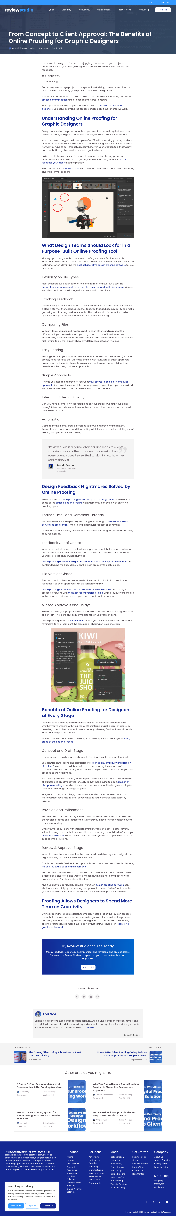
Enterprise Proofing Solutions (72, 1176)
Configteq (159, 1187)
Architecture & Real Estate (96, 1178)
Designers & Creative (94, 1162)
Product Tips (145, 9)
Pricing (70, 1157)
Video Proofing (117, 1177)
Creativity (66, 9)
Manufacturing (96, 1170)
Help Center (138, 1174)
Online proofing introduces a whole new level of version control (77, 589)
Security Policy (161, 1167)
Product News (124, 9)
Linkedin (90, 1027)
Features (71, 1160)
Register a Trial (139, 1157)
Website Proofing (119, 1184)
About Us (158, 1157)
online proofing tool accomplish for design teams (88, 499)
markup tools (71, 168)
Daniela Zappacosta (104, 1095)
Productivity (84, 9)
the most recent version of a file (85, 592)
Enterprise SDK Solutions (74, 1184)
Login (150, 2)
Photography (95, 1183)
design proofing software (110, 884)
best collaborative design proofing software (101, 264)
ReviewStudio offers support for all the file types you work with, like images (83, 287)
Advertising (94, 1157)
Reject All (32, 1206)
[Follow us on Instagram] (153, 1201)
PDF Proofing (117, 1180)
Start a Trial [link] (88, 967)
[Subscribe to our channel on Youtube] (167, 1201)
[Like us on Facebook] (146, 1201)
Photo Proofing (118, 1187)
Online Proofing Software (74, 1190)
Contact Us (164, 2)
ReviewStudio (77, 620)
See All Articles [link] (132, 1035)
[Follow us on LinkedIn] (160, 1201)
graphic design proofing (69, 502)
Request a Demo (140, 1163)
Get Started (140, 1152)
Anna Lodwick (101, 1120)
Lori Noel (15, 48)
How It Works (73, 1163)
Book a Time (138, 1167)
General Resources (72, 1169)
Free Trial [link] (163, 9)
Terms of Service (162, 1160)
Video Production (97, 1173)
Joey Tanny (24, 1091)
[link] (77, 996)
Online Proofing (28, 48)
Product (72, 1152)
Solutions (95, 1152)
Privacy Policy (160, 1163)
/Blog (51, 9)
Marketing (93, 1166)
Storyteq (158, 1180)
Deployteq (159, 1183)
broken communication (55, 99)
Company (161, 1152)
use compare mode (53, 835)
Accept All (48, 1206)
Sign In (135, 1160)
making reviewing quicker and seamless (64, 866)
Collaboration (104, 9)
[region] (32, 1196)
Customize (16, 1206)
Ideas (114, 1152)
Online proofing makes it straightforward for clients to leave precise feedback (85, 561)
